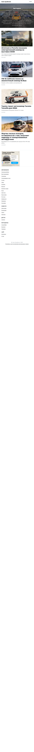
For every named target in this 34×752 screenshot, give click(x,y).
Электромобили (5, 172)
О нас (2, 236)
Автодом (3, 192)
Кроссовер (3, 194)
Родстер (3, 196)
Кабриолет (3, 199)
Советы (3, 219)
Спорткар (3, 176)
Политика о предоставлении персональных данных (17, 244)
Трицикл (3, 229)
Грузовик (3, 203)
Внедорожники (5, 174)
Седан (2, 180)
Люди (2, 212)
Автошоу (3, 214)
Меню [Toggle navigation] (30, 1)
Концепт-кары (4, 188)
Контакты (3, 234)
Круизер (3, 227)
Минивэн (3, 201)
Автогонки (3, 208)
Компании (3, 210)
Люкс (2, 182)
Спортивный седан (5, 178)
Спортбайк (3, 224)
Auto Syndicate (6, 1)
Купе (2, 190)
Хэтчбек (3, 184)
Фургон (3, 186)
